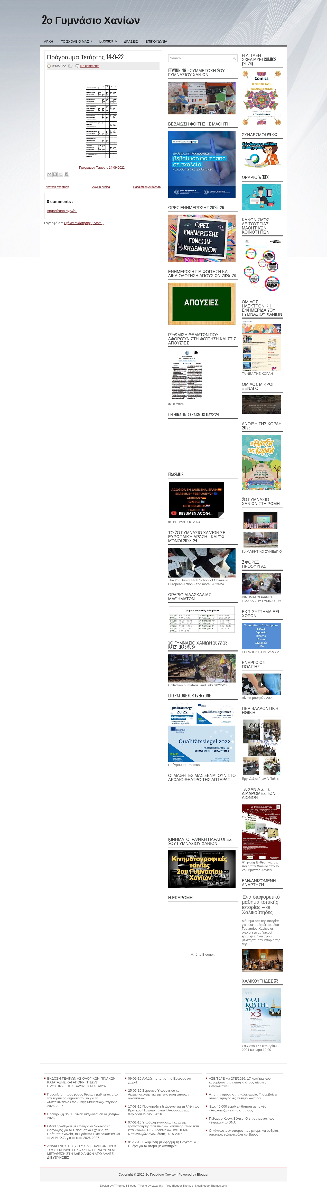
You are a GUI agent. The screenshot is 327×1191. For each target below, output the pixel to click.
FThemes (120, 1185)
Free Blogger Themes (180, 1185)
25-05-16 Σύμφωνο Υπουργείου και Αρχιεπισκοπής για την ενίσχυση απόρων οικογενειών (158, 1094)
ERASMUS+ (109, 39)
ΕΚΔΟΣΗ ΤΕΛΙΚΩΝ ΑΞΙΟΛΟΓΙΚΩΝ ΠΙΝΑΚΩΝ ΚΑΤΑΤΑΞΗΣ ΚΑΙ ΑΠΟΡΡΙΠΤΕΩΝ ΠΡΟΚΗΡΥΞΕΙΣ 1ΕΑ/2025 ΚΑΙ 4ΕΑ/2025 (81, 1082)
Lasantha (158, 1185)
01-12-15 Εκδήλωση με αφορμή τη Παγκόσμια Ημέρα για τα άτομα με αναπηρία (162, 1144)
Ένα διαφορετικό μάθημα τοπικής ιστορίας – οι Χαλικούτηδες (261, 904)
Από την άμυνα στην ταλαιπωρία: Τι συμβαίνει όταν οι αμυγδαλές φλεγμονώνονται (243, 1096)
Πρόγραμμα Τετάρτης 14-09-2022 (102, 167)
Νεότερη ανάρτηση (57, 186)
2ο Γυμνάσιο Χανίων (91, 19)
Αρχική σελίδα (101, 186)
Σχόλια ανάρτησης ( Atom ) (83, 223)
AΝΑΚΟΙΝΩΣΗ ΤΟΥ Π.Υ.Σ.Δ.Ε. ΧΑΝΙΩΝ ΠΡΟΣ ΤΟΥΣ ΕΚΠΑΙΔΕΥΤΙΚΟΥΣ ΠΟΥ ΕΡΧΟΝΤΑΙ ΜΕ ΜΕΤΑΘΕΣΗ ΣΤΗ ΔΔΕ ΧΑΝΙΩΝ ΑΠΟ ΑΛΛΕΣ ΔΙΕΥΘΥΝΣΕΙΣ (82, 1151)
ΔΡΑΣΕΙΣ (131, 41)
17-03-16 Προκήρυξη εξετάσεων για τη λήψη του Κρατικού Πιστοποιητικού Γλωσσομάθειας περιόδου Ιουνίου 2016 (164, 1110)
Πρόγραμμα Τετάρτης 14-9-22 (85, 56)
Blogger (208, 954)
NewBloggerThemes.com (211, 1185)
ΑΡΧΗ (48, 41)
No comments (89, 66)
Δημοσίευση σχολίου (62, 211)
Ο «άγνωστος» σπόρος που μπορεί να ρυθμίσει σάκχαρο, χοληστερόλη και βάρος (244, 1132)
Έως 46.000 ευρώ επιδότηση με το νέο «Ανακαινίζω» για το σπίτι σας (237, 1108)
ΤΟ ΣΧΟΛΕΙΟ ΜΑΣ (78, 39)
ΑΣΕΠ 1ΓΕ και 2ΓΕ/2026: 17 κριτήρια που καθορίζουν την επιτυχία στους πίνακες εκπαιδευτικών (240, 1082)
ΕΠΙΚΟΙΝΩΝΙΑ (156, 41)
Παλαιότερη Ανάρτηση (147, 186)
